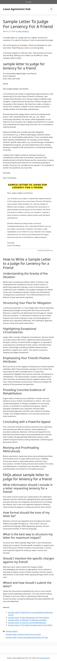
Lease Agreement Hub (17, 9)
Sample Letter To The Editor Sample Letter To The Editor (30, 625)
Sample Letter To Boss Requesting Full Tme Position (28, 617)
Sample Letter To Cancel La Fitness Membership (27, 622)
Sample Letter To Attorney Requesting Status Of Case (27, 637)
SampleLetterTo (44, 658)
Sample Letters (12, 631)
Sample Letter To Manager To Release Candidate (27, 620)
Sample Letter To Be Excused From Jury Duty (23, 634)
